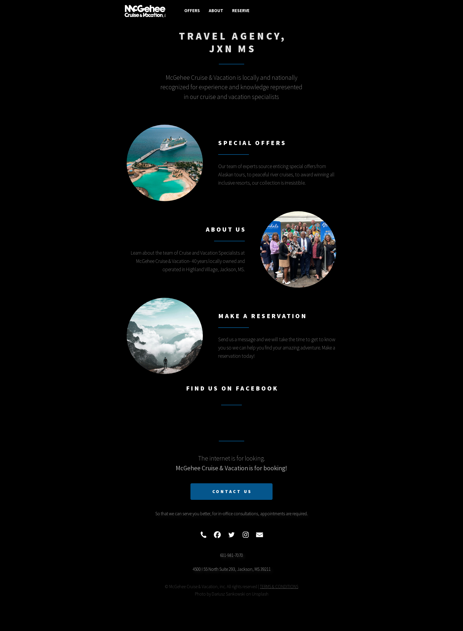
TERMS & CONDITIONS (279, 586)
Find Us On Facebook (232, 388)
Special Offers (252, 143)
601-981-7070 (231, 555)
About (216, 10)
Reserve (241, 10)
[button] (203, 535)
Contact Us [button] (232, 491)
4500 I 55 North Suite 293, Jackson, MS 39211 (232, 569)
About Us (226, 229)
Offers (192, 10)
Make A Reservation (262, 316)
